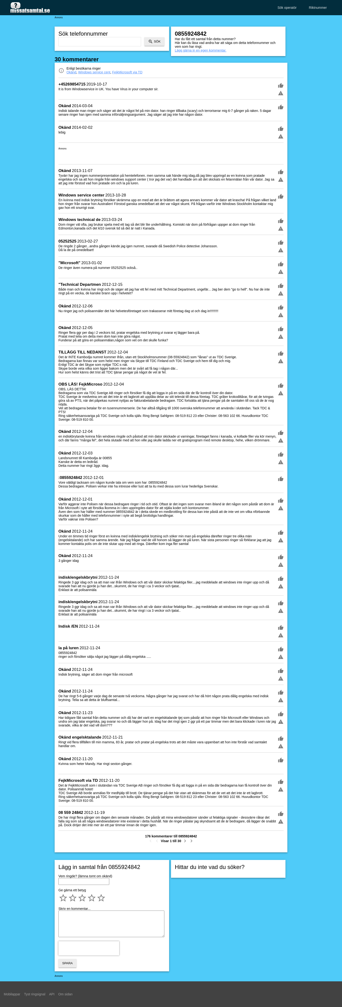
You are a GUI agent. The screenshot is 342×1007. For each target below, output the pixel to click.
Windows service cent (94, 72)
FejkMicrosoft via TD (127, 72)
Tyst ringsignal (34, 994)
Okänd (71, 72)
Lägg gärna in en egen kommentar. (200, 50)
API (52, 994)
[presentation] (88, 948)
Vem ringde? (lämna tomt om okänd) (85, 876)
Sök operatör (286, 8)
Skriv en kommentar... (74, 909)
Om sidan (65, 994)
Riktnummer (318, 8)
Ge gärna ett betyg (72, 890)
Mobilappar (12, 994)
